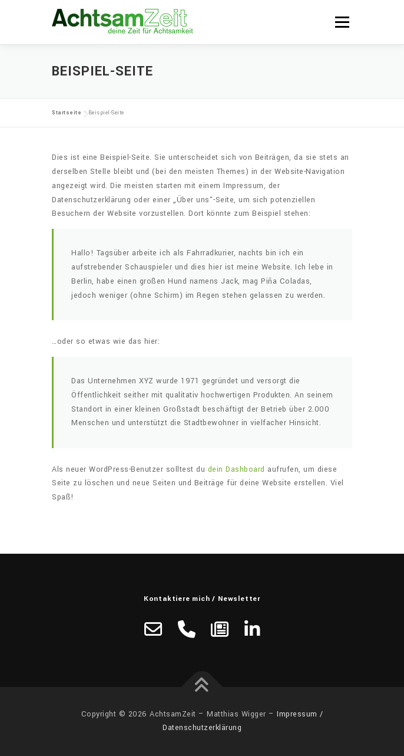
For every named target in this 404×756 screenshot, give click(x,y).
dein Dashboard (236, 469)
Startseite (66, 113)
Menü (342, 22)
